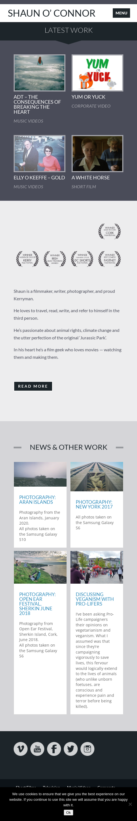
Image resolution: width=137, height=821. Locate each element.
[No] (130, 804)
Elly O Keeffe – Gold (39, 177)
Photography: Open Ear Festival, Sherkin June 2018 (37, 603)
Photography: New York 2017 (94, 504)
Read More (33, 386)
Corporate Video (91, 105)
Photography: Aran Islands (37, 499)
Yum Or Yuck (88, 97)
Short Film (84, 186)
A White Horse (91, 177)
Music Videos (28, 120)
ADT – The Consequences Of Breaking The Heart (37, 104)
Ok (68, 812)
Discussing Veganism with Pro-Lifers (95, 599)
